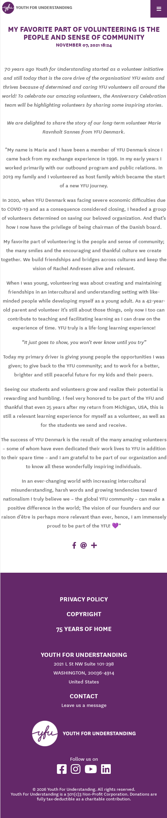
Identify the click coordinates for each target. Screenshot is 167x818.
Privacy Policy (84, 599)
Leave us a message (84, 705)
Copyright (84, 614)
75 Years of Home (83, 629)
